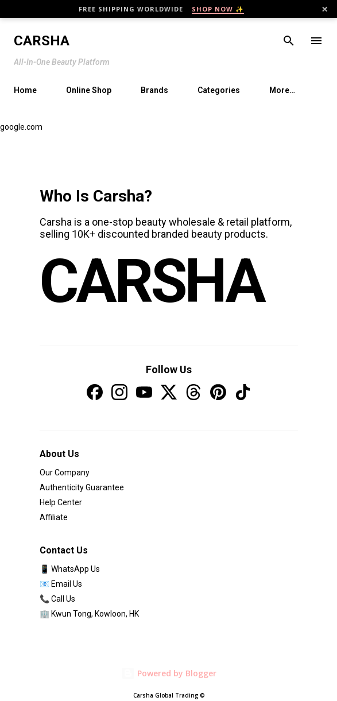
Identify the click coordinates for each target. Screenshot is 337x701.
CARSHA (152, 281)
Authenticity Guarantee (82, 487)
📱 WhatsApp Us (70, 569)
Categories (218, 90)
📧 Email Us (61, 583)
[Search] (289, 41)
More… (282, 90)
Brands (154, 90)
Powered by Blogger (168, 673)
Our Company (65, 472)
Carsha (41, 41)
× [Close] (324, 9)
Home (25, 90)
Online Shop (88, 90)
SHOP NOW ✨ (218, 9)
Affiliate (54, 517)
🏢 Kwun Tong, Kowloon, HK (89, 613)
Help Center (61, 502)
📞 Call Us (57, 598)
